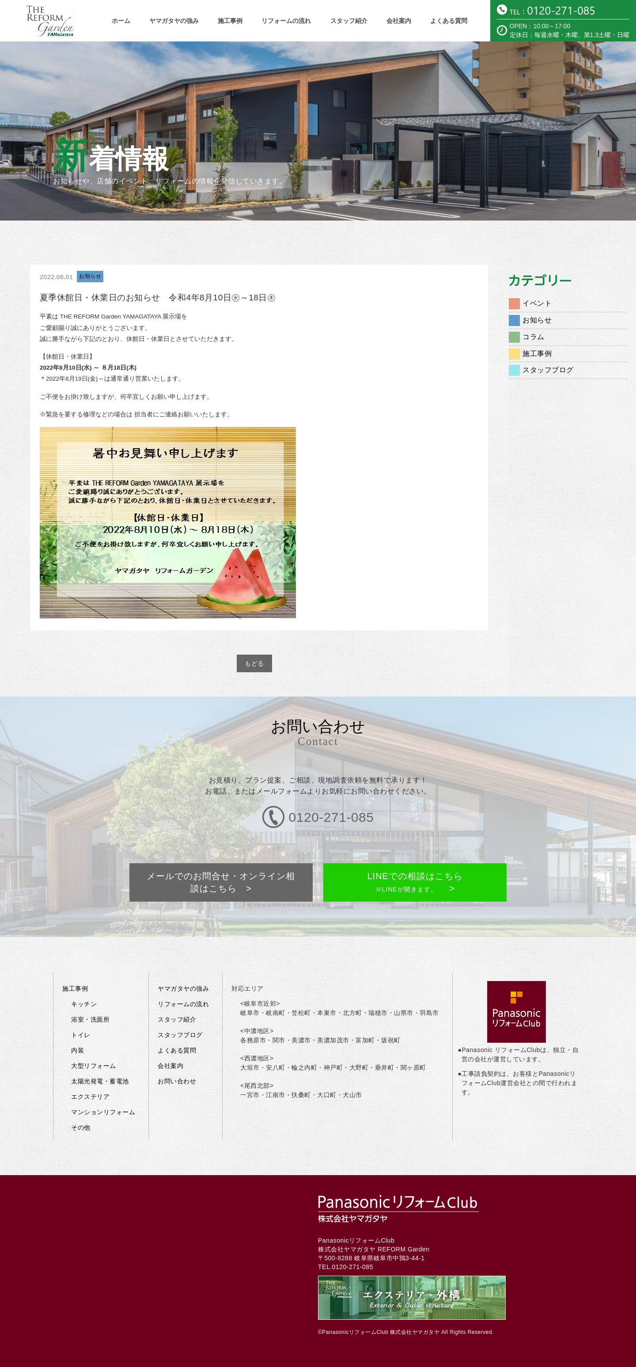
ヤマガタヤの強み (174, 20)
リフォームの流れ (286, 20)
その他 (81, 1094)
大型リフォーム (93, 1033)
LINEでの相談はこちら (414, 857)
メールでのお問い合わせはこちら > (494, 1356)
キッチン (84, 971)
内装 (77, 1017)
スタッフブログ (548, 370)
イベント (537, 303)
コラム (533, 337)
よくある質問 (448, 20)
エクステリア (90, 1063)
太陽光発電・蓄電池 (100, 1048)
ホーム (121, 20)
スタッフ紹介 (348, 20)
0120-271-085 (352, 1234)
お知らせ (90, 276)
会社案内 (398, 20)
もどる (254, 663)
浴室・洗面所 (90, 986)
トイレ (81, 1002)
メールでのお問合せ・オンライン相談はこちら (222, 857)
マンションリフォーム (103, 1079)
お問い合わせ (177, 1048)
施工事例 (230, 20)
